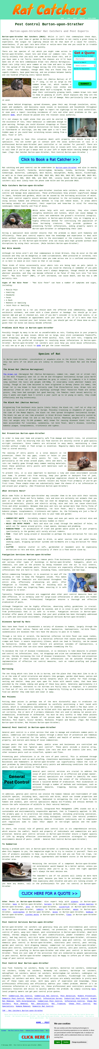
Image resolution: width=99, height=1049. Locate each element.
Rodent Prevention (87, 996)
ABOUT (75, 18)
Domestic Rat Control (42, 1006)
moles (55, 912)
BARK (39, 346)
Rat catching (8, 168)
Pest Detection (68, 996)
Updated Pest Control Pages (35, 1030)
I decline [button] (65, 1042)
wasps (75, 909)
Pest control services (47, 978)
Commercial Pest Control (50, 1001)
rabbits (40, 909)
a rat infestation (85, 483)
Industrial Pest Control (76, 998)
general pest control (41, 747)
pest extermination (50, 932)
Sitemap (3, 1030)
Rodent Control (33, 998)
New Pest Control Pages (15, 1030)
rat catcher (65, 144)
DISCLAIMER (92, 18)
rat (33, 51)
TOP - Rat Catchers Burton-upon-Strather (22, 1011)
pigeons (74, 902)
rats (22, 122)
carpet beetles (86, 904)
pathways (6, 679)
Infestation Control (75, 1001)
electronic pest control (67, 943)
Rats (4, 104)
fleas (69, 915)
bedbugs (89, 912)
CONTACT (82, 18)
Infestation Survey (52, 998)
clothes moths (32, 915)
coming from (58, 132)
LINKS (68, 18)
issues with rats (67, 147)
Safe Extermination (25, 1001)
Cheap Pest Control (79, 1004)
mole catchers (70, 190)
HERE (13, 115)
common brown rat (42, 84)
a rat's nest (59, 130)
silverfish (64, 907)
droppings (51, 124)
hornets (48, 904)
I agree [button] (58, 1042)
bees (15, 904)
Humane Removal (23, 1006)
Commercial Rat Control (20, 996)
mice (4, 909)
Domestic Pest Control (13, 998)
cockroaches (18, 912)
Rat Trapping (58, 1004)
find (10, 968)
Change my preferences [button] (79, 1042)
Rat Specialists (39, 1004)
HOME (62, 18)
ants (28, 907)
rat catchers (30, 927)
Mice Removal (21, 1004)
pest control (51, 829)
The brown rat (10, 374)
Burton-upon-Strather (53, 39)
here (94, 989)
